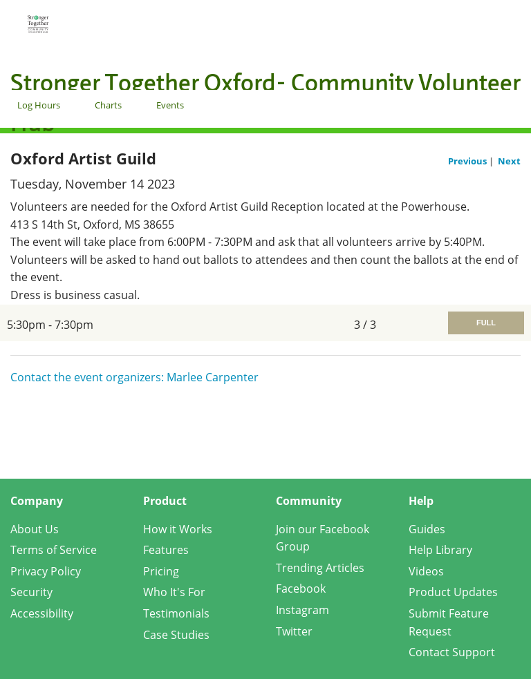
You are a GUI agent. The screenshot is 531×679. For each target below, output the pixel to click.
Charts (108, 105)
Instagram (302, 610)
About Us (34, 529)
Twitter (294, 631)
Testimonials (176, 613)
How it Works (177, 529)
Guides (427, 529)
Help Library (440, 549)
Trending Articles (320, 567)
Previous (468, 161)
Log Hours (38, 105)
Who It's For (174, 592)
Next (509, 161)
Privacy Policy (45, 571)
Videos (426, 571)
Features (166, 549)
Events (170, 105)
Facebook (301, 588)
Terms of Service (53, 549)
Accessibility (41, 613)
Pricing (161, 571)
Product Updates (453, 592)
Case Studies (176, 634)
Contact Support (452, 652)
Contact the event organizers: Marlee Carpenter (134, 377)
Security (31, 592)
